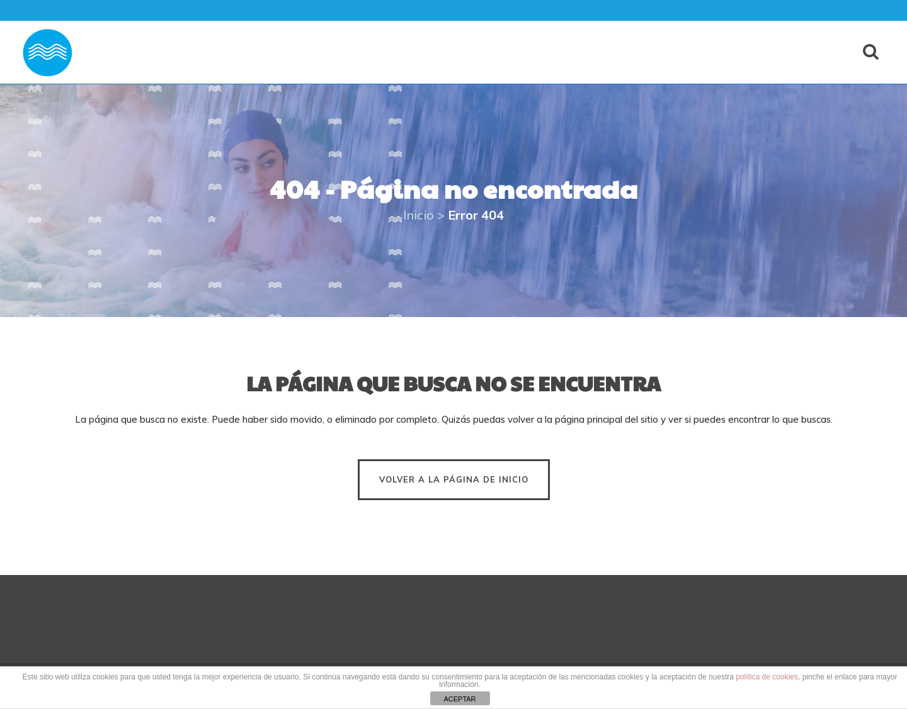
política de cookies (767, 677)
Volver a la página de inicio (453, 479)
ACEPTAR (459, 699)
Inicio (418, 215)
